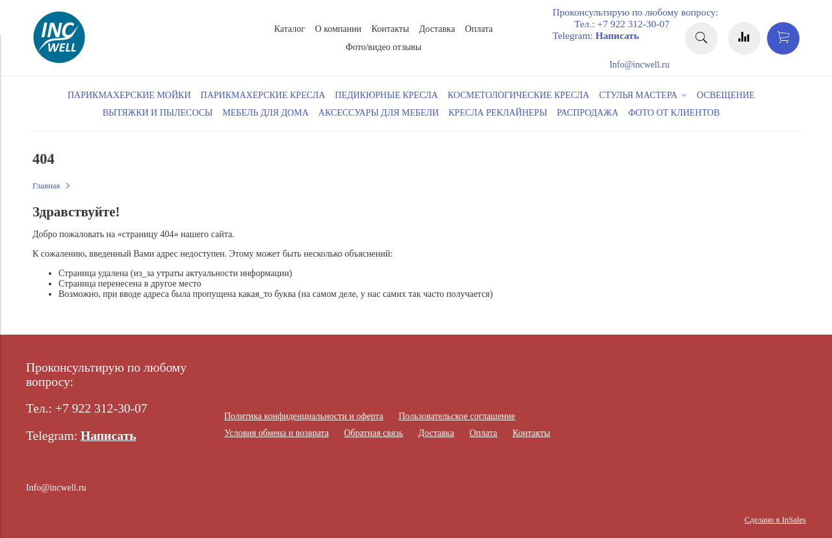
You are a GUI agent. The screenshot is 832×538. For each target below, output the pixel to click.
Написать (617, 35)
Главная (46, 185)
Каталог (289, 29)
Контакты (391, 29)
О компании (338, 29)
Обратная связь (373, 433)
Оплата (479, 29)
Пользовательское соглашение (456, 416)
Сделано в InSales (775, 519)
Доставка (437, 29)
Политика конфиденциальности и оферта (304, 416)
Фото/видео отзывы (384, 47)
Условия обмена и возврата (276, 433)
